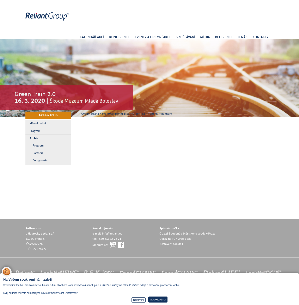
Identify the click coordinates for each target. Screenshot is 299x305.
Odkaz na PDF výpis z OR (175, 239)
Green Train (48, 115)
